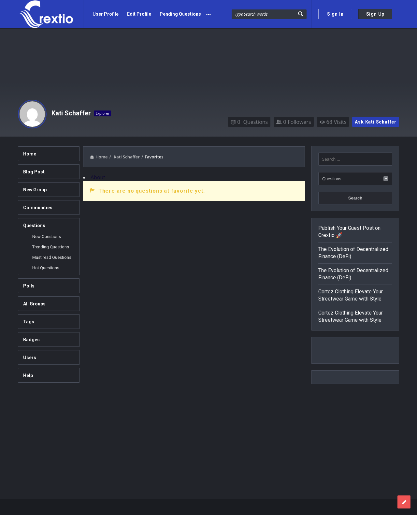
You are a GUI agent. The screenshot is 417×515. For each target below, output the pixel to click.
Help (28, 374)
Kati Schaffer (71, 112)
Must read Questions (51, 256)
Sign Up (375, 14)
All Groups (34, 302)
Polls (29, 284)
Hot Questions (45, 266)
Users (29, 356)
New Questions (46, 235)
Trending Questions (50, 245)
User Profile (106, 14)
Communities (37, 206)
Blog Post (34, 170)
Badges (31, 338)
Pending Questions (180, 14)
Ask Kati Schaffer (375, 120)
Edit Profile (139, 14)
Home (29, 152)
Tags (28, 320)
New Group (35, 188)
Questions (249, 120)
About (98, 176)
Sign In (335, 14)
